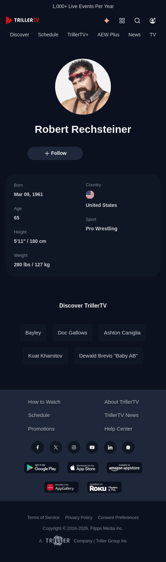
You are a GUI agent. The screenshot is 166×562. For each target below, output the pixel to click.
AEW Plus (109, 34)
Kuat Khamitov (45, 356)
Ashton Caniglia (122, 333)
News (134, 34)
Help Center (118, 429)
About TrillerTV (121, 402)
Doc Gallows (72, 333)
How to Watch (44, 402)
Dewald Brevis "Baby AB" (108, 356)
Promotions (41, 429)
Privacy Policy (78, 517)
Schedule (48, 34)
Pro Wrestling (102, 228)
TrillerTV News (121, 415)
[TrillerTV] (22, 20)
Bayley (33, 333)
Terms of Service (43, 517)
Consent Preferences (118, 517)
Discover (19, 34)
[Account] (152, 20)
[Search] (137, 20)
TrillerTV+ (78, 34)
